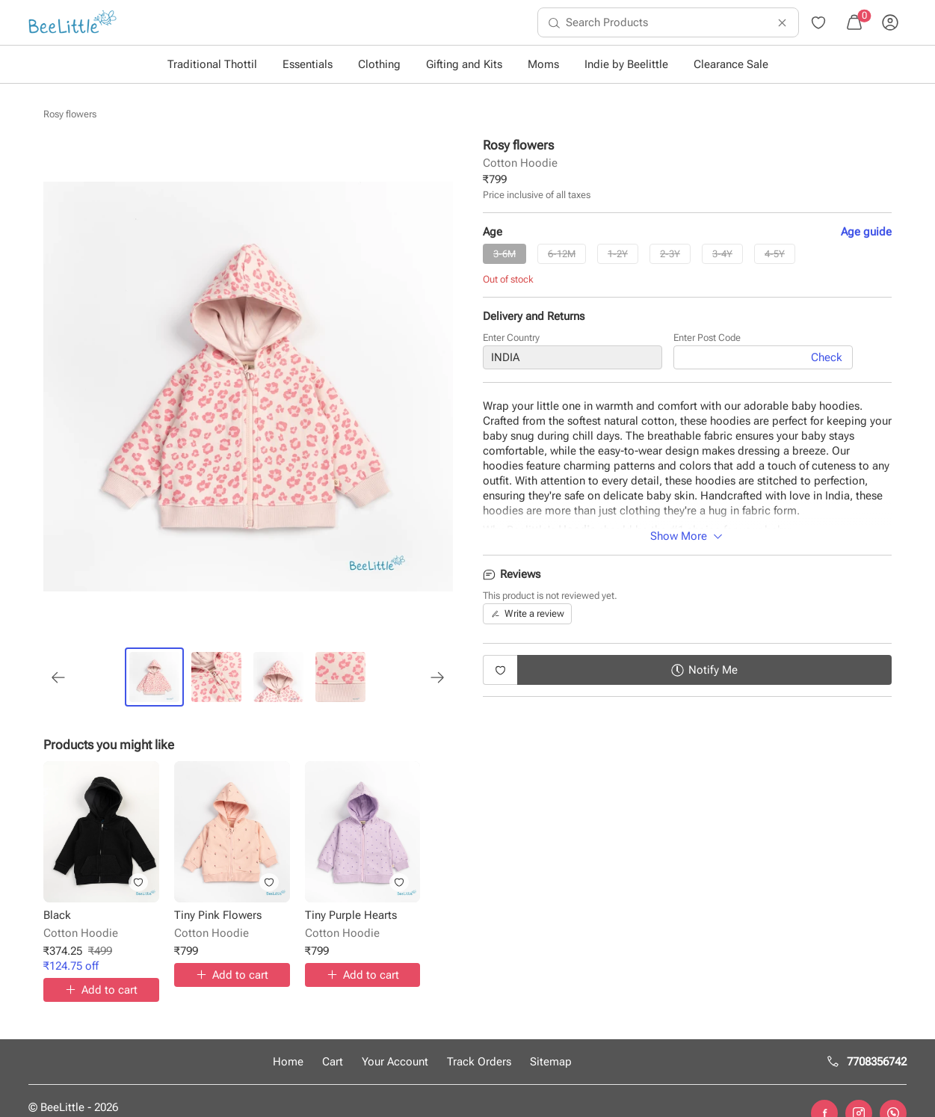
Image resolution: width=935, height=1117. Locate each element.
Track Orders (479, 1061)
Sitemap (551, 1061)
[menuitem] (72, 22)
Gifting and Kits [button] (464, 64)
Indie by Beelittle (626, 64)
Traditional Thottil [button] (212, 64)
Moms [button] (543, 64)
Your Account (395, 1061)
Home (288, 1061)
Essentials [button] (308, 64)
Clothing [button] (379, 64)
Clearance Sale (731, 64)
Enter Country (511, 342)
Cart (332, 1061)
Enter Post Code (707, 342)
